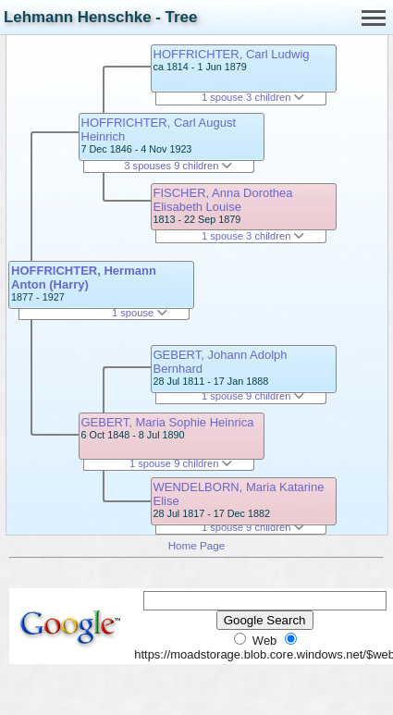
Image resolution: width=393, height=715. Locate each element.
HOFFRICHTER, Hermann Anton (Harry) (83, 277)
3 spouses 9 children (178, 165)
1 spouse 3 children (253, 97)
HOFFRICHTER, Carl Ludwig (232, 54)
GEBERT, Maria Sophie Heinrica (167, 422)
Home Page (197, 545)
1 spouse (139, 312)
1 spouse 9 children (181, 463)
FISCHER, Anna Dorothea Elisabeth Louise (223, 200)
